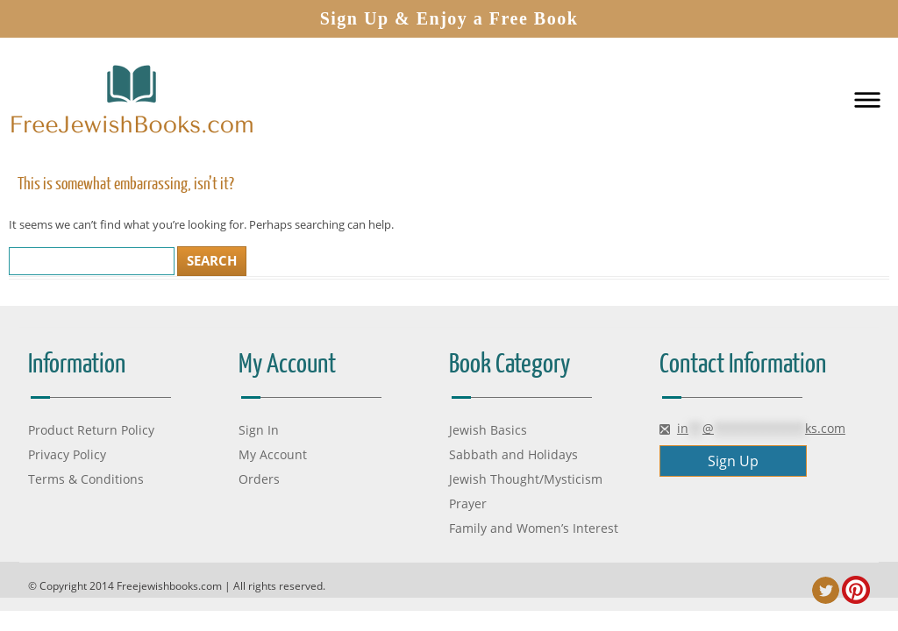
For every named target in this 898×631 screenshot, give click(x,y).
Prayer (468, 503)
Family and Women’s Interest (533, 528)
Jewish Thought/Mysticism (525, 479)
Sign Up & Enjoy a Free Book (449, 18)
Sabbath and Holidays (513, 454)
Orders (259, 479)
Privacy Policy (67, 454)
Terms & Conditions (86, 479)
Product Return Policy (91, 430)
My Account (273, 454)
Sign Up (733, 461)
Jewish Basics (488, 430)
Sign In (259, 430)
